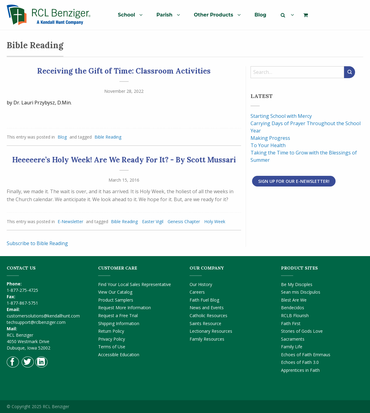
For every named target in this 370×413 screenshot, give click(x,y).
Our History (201, 284)
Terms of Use (111, 347)
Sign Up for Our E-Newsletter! (293, 181)
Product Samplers (115, 300)
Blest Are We (294, 300)
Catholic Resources (208, 315)
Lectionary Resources (211, 331)
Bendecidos (292, 307)
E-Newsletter (70, 221)
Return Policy (111, 331)
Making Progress (270, 138)
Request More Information (124, 307)
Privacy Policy (111, 339)
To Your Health (268, 145)
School (126, 15)
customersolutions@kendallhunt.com (43, 316)
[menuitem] (128, 15)
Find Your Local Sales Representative (134, 284)
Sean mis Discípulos (300, 292)
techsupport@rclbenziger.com (36, 322)
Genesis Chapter (184, 221)
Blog (260, 15)
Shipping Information (118, 323)
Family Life (291, 347)
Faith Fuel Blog (204, 300)
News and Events (207, 307)
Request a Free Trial (118, 315)
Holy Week (214, 221)
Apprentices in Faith (300, 370)
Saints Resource (205, 323)
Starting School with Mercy (281, 116)
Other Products (213, 15)
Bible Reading (107, 137)
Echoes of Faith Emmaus (305, 354)
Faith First (291, 323)
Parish (164, 15)
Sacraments (292, 339)
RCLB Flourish (295, 315)
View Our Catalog (115, 292)
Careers (197, 292)
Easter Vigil (152, 221)
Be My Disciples (296, 284)
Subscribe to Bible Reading (37, 243)
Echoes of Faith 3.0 (300, 362)
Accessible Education (118, 354)
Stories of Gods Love (302, 331)
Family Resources (207, 339)
